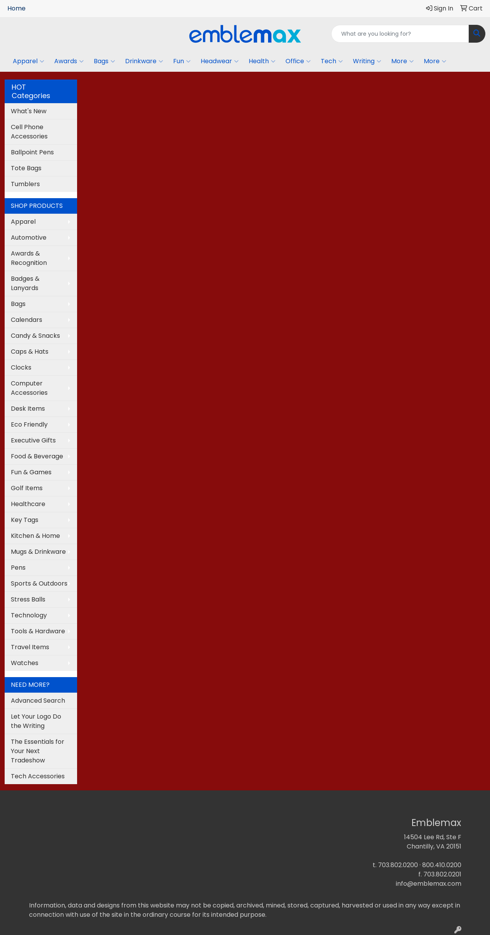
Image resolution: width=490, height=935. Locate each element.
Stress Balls (28, 599)
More (402, 61)
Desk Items (28, 408)
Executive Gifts (33, 440)
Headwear (220, 61)
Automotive (28, 237)
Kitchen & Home (35, 535)
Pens (18, 567)
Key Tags (24, 519)
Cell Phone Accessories (29, 132)
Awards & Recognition (29, 258)
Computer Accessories (29, 388)
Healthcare (28, 503)
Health (262, 61)
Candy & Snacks (35, 335)
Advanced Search (38, 700)
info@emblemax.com (428, 883)
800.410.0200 (441, 865)
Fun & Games (31, 472)
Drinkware (144, 61)
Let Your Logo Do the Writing (36, 721)
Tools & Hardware (38, 631)
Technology (29, 615)
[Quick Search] (400, 34)
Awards (69, 61)
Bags (104, 61)
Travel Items (30, 647)
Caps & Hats (29, 351)
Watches (24, 662)
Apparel (28, 61)
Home (16, 8)
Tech (332, 61)
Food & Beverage (37, 456)
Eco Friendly (29, 424)
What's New (28, 111)
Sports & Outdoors (39, 583)
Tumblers (25, 184)
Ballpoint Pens (32, 152)
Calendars (26, 319)
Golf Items (27, 488)
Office (298, 61)
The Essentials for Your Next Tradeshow (37, 751)
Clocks (21, 367)
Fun (182, 61)
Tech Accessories (38, 776)
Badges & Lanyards (25, 283)
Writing (367, 61)
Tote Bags (26, 168)
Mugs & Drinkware (38, 551)
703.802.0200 (398, 865)
